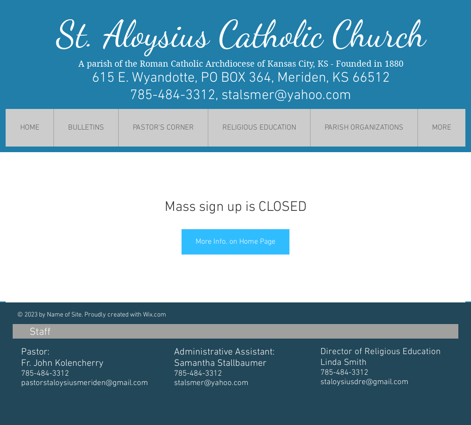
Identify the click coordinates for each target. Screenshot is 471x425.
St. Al (94, 34)
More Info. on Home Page (235, 242)
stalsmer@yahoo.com (286, 95)
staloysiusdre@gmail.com (364, 382)
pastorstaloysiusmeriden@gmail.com (84, 383)
